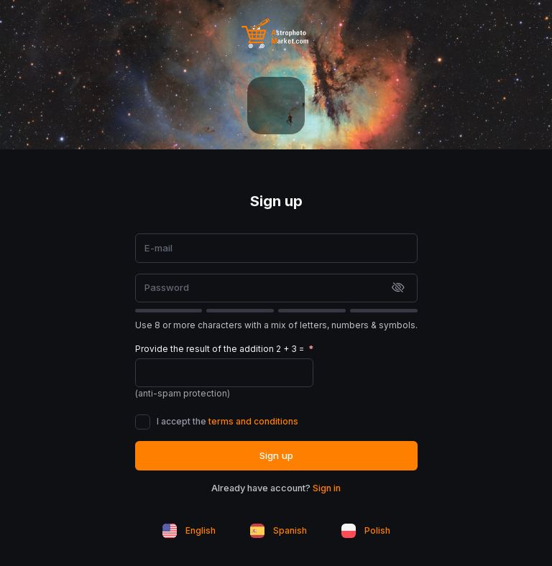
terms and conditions (253, 421)
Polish (365, 531)
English (189, 531)
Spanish (278, 531)
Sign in (327, 488)
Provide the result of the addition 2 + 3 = (220, 348)
